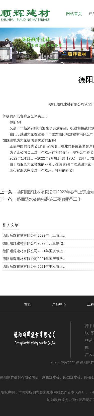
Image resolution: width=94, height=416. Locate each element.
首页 (27, 304)
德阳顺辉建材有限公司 (66, 104)
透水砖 (54, 377)
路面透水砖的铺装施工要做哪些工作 (48, 199)
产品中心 (59, 304)
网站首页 (74, 14)
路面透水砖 (72, 377)
